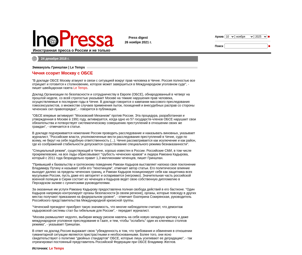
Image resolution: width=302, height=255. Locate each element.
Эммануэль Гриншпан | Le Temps (58, 67)
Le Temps (80, 88)
